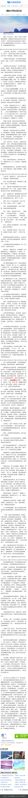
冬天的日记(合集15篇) (6, 780)
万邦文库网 (12, 796)
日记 (21, 6)
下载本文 (24, 14)
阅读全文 (18, 14)
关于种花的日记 (4, 777)
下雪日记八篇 (4, 782)
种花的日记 (17, 777)
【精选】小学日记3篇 (20, 775)
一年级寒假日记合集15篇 (7, 775)
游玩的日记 (25, 789)
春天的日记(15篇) (19, 786)
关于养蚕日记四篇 (5, 786)
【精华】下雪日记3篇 (20, 782)
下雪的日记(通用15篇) (20, 780)
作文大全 (15, 6)
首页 (9, 6)
